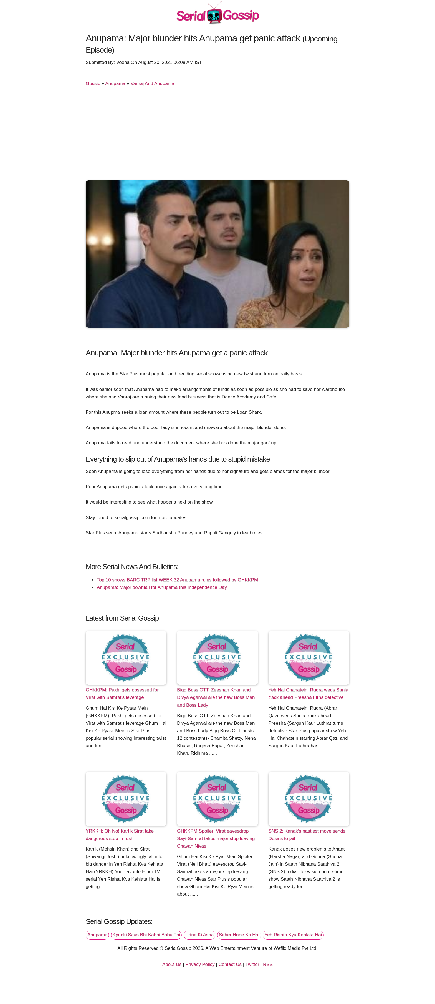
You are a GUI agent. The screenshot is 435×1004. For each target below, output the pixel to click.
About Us (172, 964)
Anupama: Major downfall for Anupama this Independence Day (162, 587)
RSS (268, 964)
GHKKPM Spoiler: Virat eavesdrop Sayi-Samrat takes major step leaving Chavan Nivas (216, 838)
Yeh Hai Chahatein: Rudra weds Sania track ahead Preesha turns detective (308, 693)
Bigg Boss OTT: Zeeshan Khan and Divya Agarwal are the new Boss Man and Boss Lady (216, 697)
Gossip (93, 83)
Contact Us (230, 964)
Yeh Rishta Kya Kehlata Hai (293, 934)
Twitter (252, 964)
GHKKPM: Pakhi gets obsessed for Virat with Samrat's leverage (122, 693)
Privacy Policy (199, 964)
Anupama (115, 83)
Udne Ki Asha (199, 934)
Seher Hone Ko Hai (239, 934)
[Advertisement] (217, 134)
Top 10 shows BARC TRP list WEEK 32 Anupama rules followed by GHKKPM (177, 579)
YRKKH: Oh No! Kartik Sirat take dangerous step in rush (120, 834)
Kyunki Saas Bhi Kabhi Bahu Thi (146, 934)
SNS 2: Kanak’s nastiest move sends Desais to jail (307, 834)
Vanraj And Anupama (152, 83)
